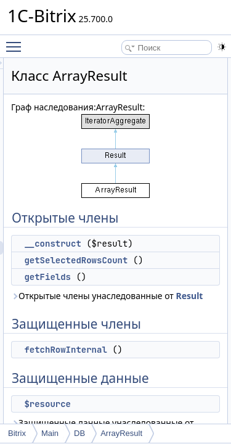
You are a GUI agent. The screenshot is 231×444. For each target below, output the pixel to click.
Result (178, 309)
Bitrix (17, 433)
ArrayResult (121, 433)
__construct (122, 243)
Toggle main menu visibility (16, 41)
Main (50, 433)
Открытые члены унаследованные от (136, 302)
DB (79, 433)
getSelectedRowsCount (145, 260)
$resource (117, 417)
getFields (117, 276)
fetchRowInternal (135, 363)
